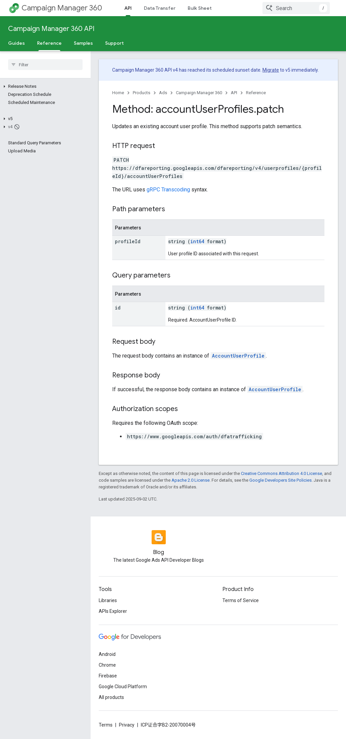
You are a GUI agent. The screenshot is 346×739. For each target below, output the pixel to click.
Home (118, 92)
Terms (106, 725)
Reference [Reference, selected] (49, 43)
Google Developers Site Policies (280, 480)
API (234, 92)
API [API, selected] (128, 8)
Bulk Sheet (200, 8)
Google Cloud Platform (123, 686)
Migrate (270, 70)
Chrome (107, 665)
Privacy (126, 725)
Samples (83, 43)
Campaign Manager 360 (62, 7)
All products (111, 697)
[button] (44, 86)
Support (114, 43)
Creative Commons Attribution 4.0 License (281, 473)
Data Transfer (160, 8)
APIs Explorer (113, 611)
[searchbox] (45, 64)
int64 (197, 241)
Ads (163, 92)
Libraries (108, 600)
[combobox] (296, 8)
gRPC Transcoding (168, 189)
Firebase (108, 675)
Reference (256, 92)
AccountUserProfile (238, 356)
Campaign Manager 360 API (51, 29)
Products (141, 92)
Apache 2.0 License (190, 480)
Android (107, 654)
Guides (16, 43)
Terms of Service (240, 600)
